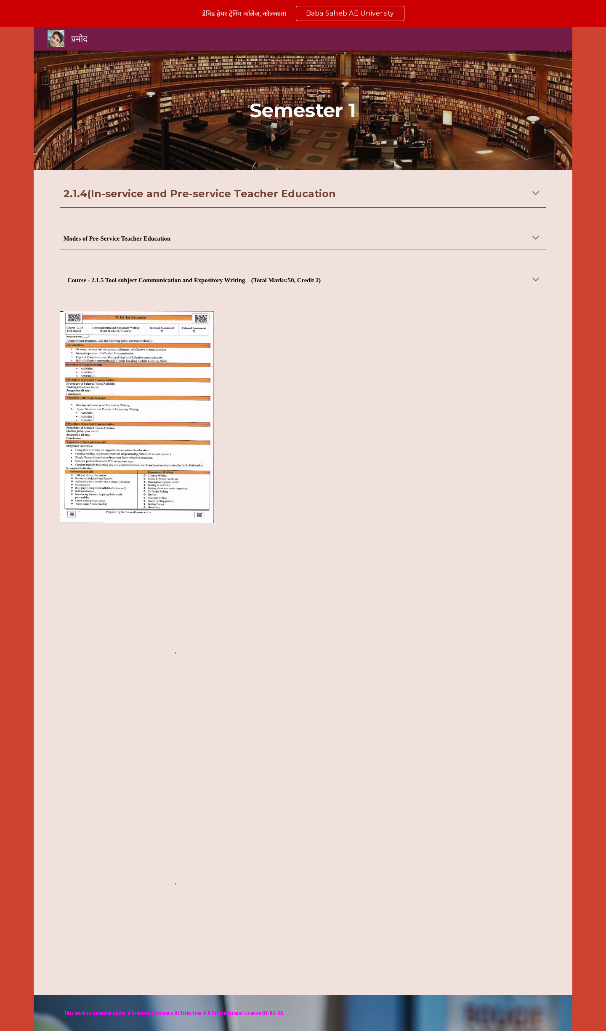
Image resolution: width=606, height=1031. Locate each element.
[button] (536, 194)
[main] (303, 110)
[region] (303, 13)
